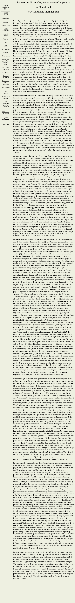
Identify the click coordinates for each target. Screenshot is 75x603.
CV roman (6, 72)
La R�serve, (6, 49)
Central (5, 53)
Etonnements (6, 25)
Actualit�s (5, 18)
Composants (6, 56)
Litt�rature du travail (5, 112)
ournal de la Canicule (6, 97)
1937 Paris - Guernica (6, 68)
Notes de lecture (6, 34)
